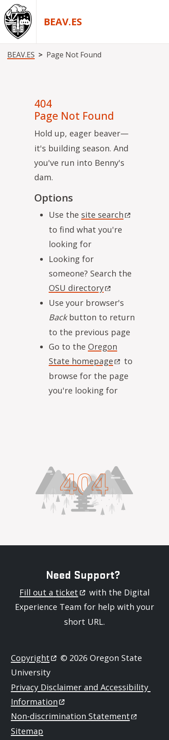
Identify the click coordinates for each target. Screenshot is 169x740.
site (106, 214)
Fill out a (53, 592)
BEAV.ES (63, 22)
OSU (80, 287)
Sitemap (27, 731)
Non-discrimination (74, 716)
